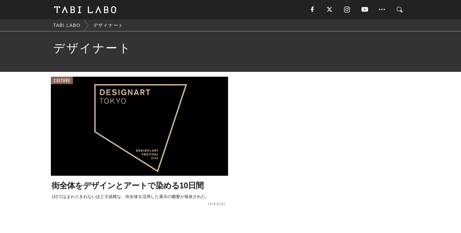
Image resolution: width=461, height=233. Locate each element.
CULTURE (62, 80)
